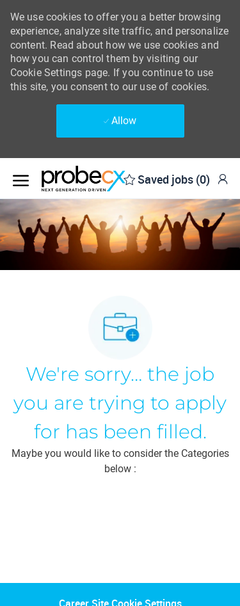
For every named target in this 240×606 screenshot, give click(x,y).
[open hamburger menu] (21, 178)
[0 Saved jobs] (167, 178)
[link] (223, 178)
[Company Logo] (106, 178)
